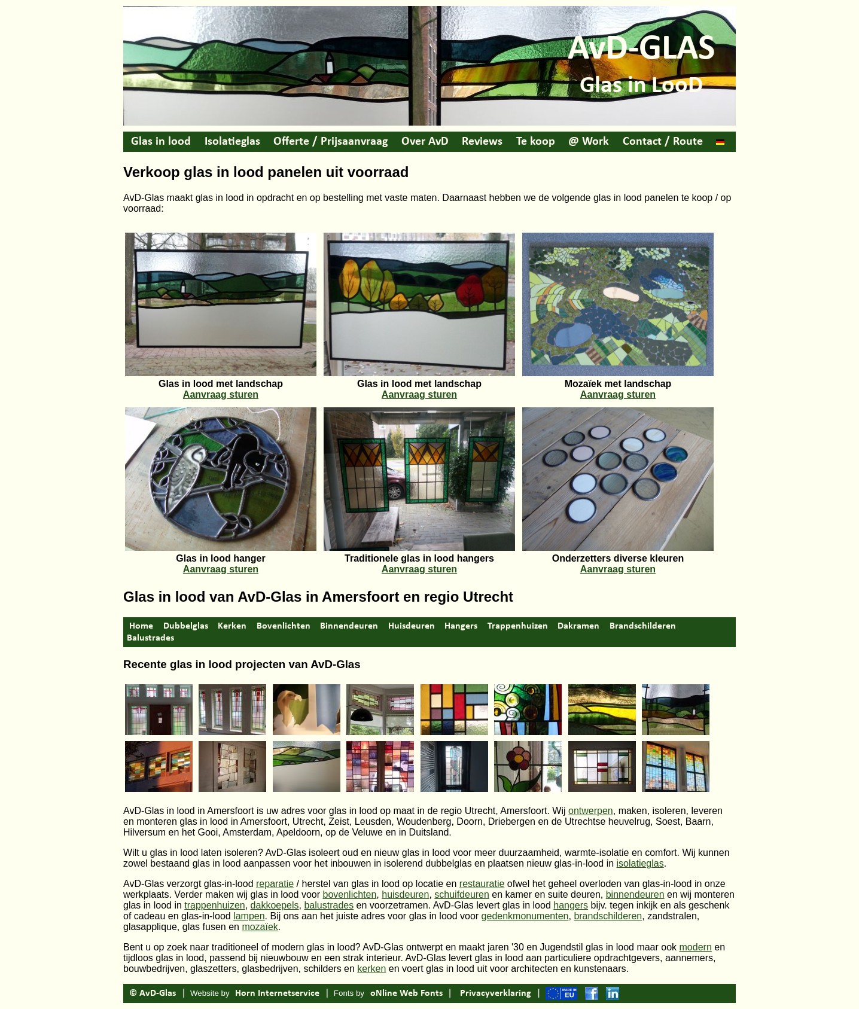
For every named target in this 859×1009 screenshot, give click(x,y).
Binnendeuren (349, 626)
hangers (570, 905)
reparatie (275, 884)
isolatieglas (640, 863)
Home (141, 626)
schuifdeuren (461, 894)
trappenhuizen (214, 905)
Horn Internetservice (277, 993)
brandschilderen (608, 916)
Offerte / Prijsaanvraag (330, 142)
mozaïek (260, 927)
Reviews (482, 142)
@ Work (588, 142)
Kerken (232, 626)
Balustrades (150, 638)
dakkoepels (275, 905)
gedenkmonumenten (525, 916)
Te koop (535, 142)
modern (696, 947)
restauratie (482, 884)
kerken (371, 969)
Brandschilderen (643, 626)
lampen (248, 916)
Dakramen (578, 626)
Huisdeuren (411, 626)
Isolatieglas (232, 142)
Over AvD (425, 142)
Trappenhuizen (518, 626)
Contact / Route (663, 142)
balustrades (329, 905)
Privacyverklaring (495, 993)
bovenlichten (350, 894)
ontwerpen (590, 811)
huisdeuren (405, 894)
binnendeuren (635, 894)
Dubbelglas (185, 626)
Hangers (460, 626)
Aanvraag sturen (220, 394)
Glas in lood (161, 142)
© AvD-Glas (152, 993)
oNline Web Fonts (406, 993)
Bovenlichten (283, 626)
